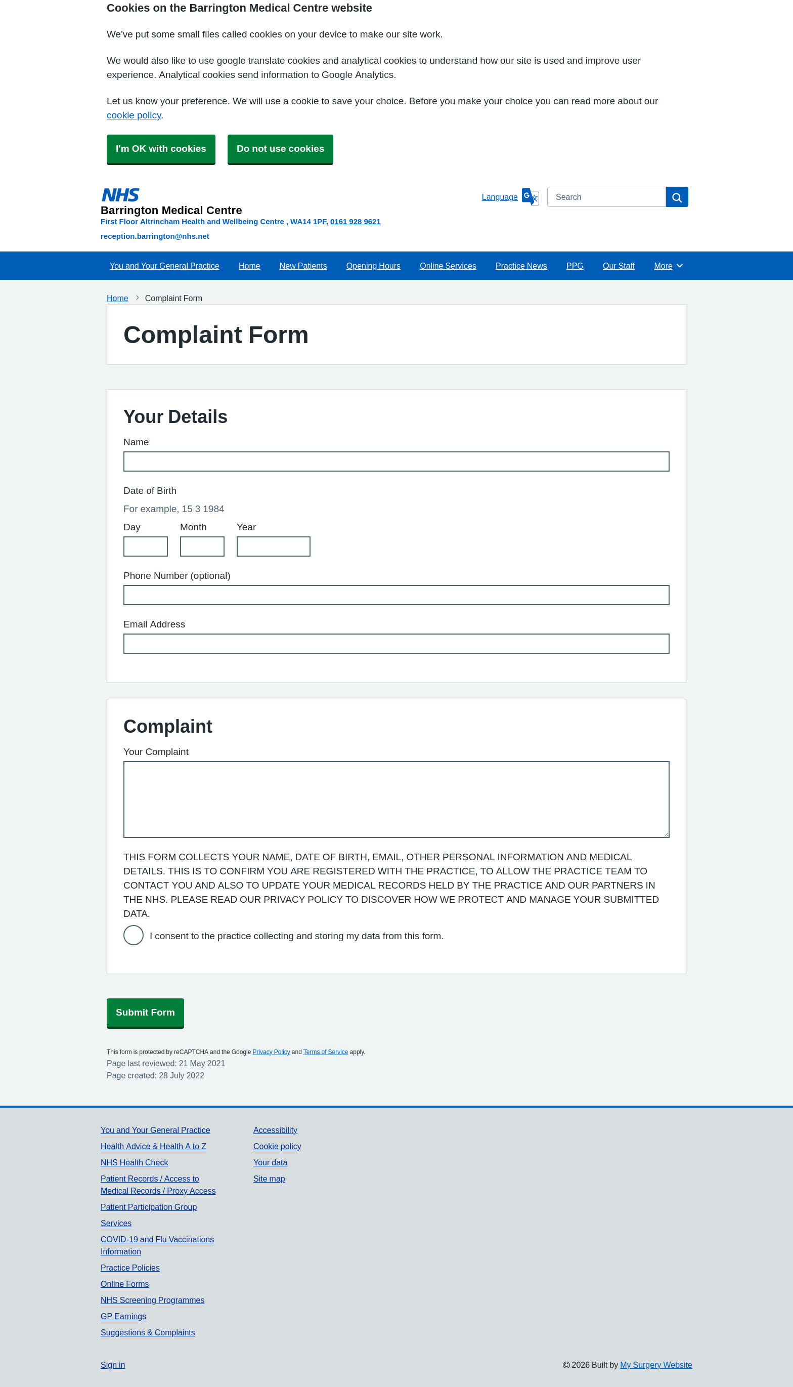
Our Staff (619, 266)
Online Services (448, 266)
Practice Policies (130, 1268)
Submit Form (145, 1012)
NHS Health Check (134, 1162)
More (669, 266)
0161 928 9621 (355, 221)
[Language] (510, 197)
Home (249, 266)
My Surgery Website (656, 1365)
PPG (575, 266)
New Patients (303, 266)
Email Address (154, 624)
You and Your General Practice (164, 266)
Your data (270, 1162)
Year (246, 527)
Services (116, 1223)
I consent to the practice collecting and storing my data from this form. (297, 936)
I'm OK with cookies (161, 148)
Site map (269, 1178)
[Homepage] (289, 201)
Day (132, 527)
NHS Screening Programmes (152, 1300)
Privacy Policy (271, 1052)
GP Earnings (123, 1316)
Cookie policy (277, 1146)
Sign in (113, 1365)
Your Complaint (156, 751)
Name (136, 442)
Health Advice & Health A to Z (153, 1146)
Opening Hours (373, 266)
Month (193, 527)
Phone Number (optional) (177, 575)
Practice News (521, 266)
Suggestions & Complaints (148, 1332)
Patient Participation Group (149, 1207)
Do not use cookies (280, 148)
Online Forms (125, 1284)
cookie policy (134, 115)
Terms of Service (325, 1052)
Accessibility (275, 1130)
